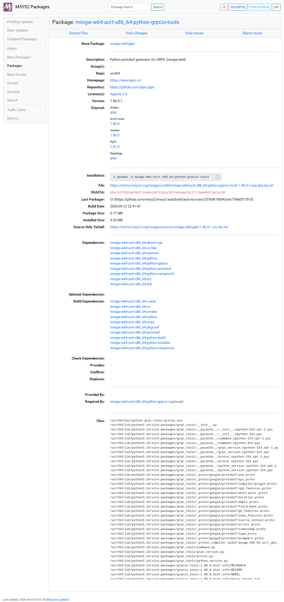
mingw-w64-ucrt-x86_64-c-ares (133, 301)
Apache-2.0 (118, 94)
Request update (57, 599)
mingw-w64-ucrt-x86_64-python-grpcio (139, 263)
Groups (12, 83)
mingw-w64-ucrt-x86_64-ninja (132, 322)
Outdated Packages (22, 39)
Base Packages (19, 57)
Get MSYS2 (238, 7)
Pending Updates (20, 22)
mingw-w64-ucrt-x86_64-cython (133, 317)
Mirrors (12, 118)
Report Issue (252, 33)
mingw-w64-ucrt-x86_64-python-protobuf (140, 269)
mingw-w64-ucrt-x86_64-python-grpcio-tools (127, 22)
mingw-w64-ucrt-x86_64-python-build (137, 338)
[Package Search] (130, 7)
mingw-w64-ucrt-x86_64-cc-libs (133, 248)
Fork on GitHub (260, 7)
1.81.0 (114, 147)
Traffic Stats (16, 110)
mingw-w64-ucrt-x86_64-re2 (131, 279)
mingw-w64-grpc (122, 44)
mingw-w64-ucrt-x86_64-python (133, 258)
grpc (113, 112)
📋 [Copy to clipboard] (217, 177)
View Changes (136, 33)
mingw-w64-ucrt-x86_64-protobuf (135, 332)
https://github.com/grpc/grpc (132, 87)
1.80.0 (114, 124)
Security (13, 92)
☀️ (224, 7)
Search (157, 7)
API (276, 7)
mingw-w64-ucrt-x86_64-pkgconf (134, 327)
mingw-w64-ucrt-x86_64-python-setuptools (142, 274)
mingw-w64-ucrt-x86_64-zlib (131, 284)
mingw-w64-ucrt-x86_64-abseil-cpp (136, 243)
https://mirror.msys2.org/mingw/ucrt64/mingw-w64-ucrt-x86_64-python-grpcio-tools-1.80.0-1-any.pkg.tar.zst (191, 185)
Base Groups (17, 74)
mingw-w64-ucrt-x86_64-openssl (134, 253)
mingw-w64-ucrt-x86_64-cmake (133, 312)
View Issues (194, 33)
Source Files (78, 33)
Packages (14, 66)
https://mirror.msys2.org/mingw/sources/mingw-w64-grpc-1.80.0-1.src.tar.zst (169, 227)
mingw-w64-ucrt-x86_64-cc (130, 307)
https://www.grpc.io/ (125, 80)
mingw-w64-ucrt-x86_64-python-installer (140, 343)
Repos (12, 48)
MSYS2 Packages (26, 7)
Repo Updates (18, 30)
